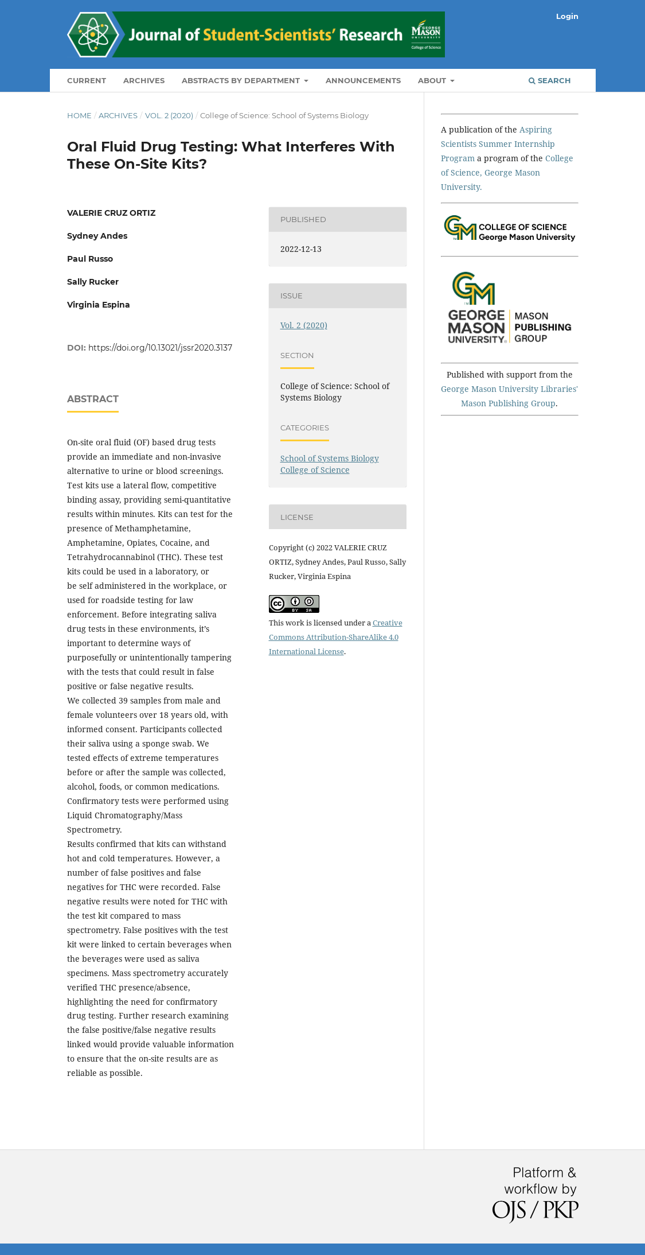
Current (86, 80)
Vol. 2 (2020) (169, 115)
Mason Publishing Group (508, 403)
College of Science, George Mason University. (507, 172)
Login (567, 16)
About (433, 80)
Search (550, 80)
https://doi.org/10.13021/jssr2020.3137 (160, 348)
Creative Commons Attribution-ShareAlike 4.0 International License (335, 636)
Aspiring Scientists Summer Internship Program (498, 144)
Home (79, 115)
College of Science (315, 469)
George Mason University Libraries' (509, 388)
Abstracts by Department (242, 80)
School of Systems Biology (329, 458)
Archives (144, 80)
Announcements (363, 80)
